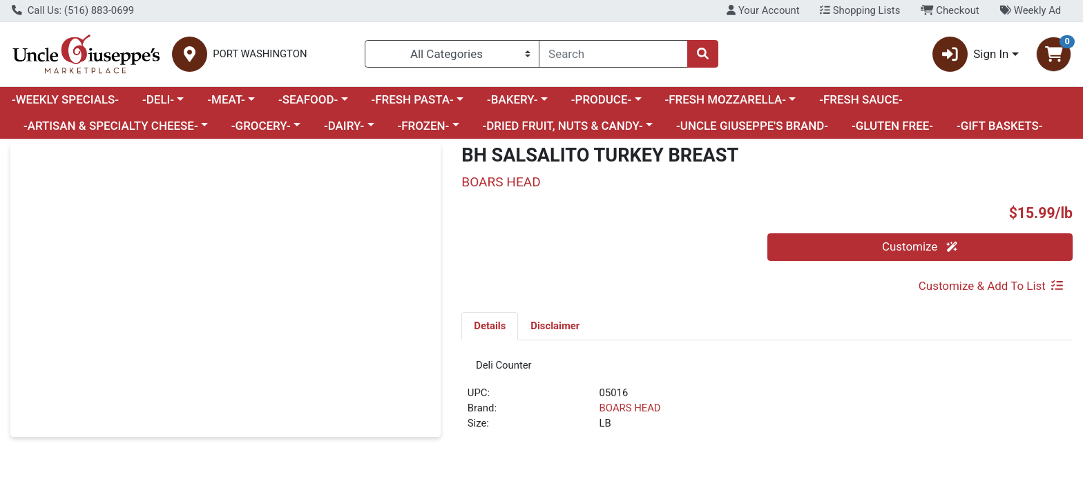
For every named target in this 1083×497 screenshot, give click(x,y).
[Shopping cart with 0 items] (1053, 54)
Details (490, 326)
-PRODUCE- (601, 99)
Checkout (950, 10)
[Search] (613, 54)
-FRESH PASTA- (412, 99)
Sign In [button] (970, 54)
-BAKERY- (512, 99)
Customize (920, 246)
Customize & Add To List (991, 286)
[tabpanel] (767, 403)
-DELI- (158, 99)
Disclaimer (554, 326)
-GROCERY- (261, 126)
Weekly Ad (1030, 10)
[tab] (489, 326)
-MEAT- (226, 99)
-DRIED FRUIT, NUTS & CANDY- (563, 126)
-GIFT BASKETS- (1000, 126)
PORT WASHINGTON (260, 54)
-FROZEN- (424, 126)
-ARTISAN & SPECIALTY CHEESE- (110, 126)
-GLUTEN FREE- (892, 126)
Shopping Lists (860, 10)
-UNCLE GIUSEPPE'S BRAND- (752, 126)
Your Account (763, 10)
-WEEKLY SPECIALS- (65, 99)
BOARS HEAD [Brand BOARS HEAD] (630, 413)
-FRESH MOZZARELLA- (725, 99)
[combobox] (613, 54)
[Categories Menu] (452, 54)
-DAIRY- (344, 126)
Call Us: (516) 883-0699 (73, 10)
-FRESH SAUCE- (861, 99)
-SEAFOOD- (308, 99)
